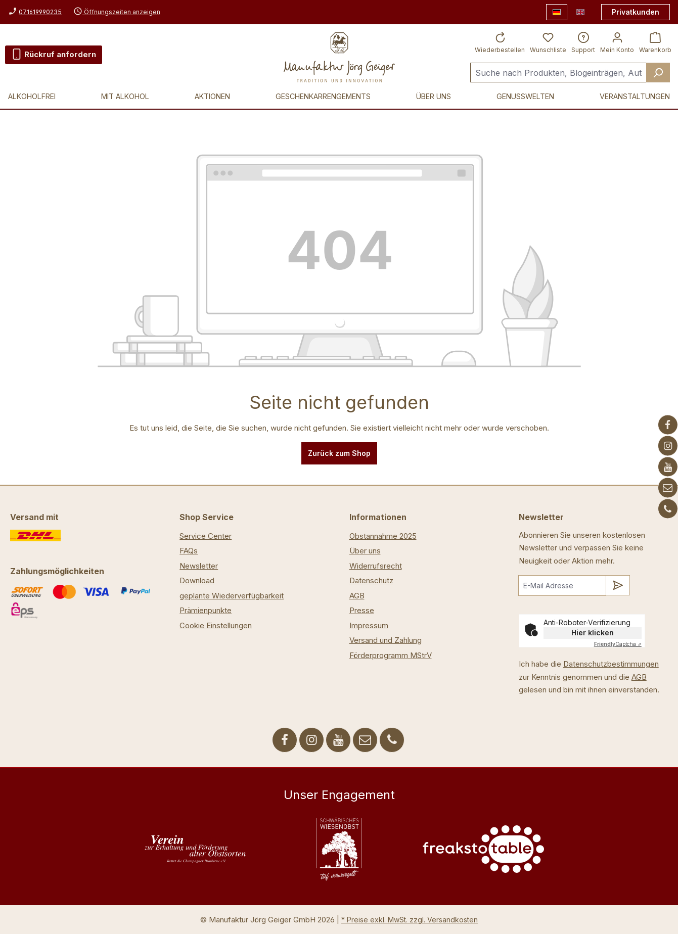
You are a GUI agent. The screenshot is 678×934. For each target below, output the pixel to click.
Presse (361, 610)
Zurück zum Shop (339, 453)
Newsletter (198, 566)
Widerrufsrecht (375, 566)
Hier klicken (592, 632)
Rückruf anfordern (53, 52)
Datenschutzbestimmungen (611, 664)
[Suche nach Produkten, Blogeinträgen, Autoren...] (558, 72)
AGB (357, 595)
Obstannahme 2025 (383, 536)
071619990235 (40, 12)
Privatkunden (635, 12)
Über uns (365, 550)
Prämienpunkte (205, 610)
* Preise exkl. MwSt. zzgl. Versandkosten (409, 919)
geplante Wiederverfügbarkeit (231, 595)
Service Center (205, 536)
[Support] (583, 41)
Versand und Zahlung (385, 640)
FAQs (188, 550)
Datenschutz (371, 580)
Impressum (368, 625)
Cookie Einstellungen (215, 625)
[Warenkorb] (655, 41)
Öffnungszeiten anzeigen (116, 12)
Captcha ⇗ (618, 644)
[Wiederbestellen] (499, 41)
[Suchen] (658, 72)
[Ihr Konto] (617, 41)
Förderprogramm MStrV (390, 655)
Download (196, 580)
